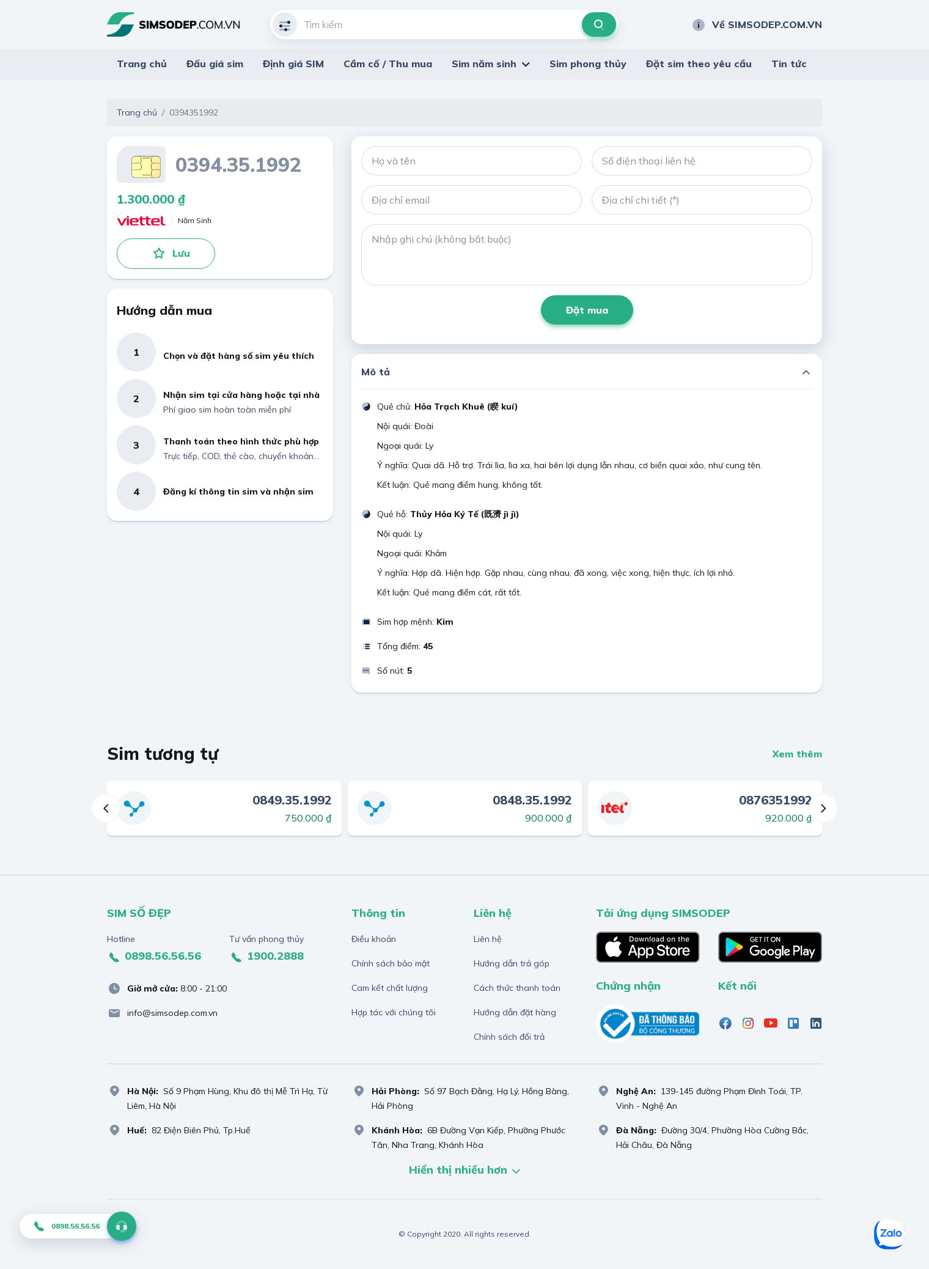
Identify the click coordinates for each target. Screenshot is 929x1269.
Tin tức (789, 63)
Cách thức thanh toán (517, 987)
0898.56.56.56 (154, 957)
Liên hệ (488, 938)
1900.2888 (266, 957)
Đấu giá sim (214, 63)
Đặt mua (587, 310)
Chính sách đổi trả (509, 1036)
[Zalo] (889, 1234)
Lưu (171, 253)
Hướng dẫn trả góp (511, 963)
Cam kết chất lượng (389, 987)
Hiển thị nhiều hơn (464, 1171)
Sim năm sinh (484, 63)
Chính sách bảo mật (390, 963)
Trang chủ (142, 63)
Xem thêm (797, 754)
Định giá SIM (293, 63)
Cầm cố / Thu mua (387, 63)
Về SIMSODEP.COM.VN (756, 24)
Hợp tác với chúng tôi (393, 1012)
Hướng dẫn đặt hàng (515, 1012)
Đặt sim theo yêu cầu (699, 63)
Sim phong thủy (587, 63)
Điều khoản (373, 938)
